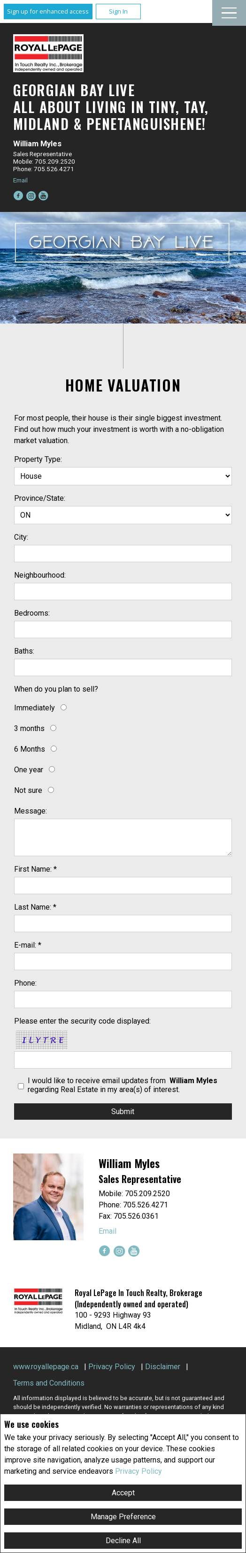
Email (20, 180)
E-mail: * (27, 945)
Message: (30, 811)
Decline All (123, 1540)
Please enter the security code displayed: (82, 1021)
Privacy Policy (138, 1471)
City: (21, 537)
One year (28, 769)
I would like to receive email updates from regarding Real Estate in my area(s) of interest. (123, 1085)
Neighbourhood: (40, 575)
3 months (29, 728)
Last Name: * (35, 907)
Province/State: (39, 498)
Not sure (28, 790)
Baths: (24, 651)
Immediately (34, 707)
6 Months (29, 749)
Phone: (25, 983)
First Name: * (35, 869)
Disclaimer (162, 1366)
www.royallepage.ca (45, 1366)
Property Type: (38, 459)
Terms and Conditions (49, 1383)
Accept (123, 1492)
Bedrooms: (32, 613)
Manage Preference (123, 1516)
